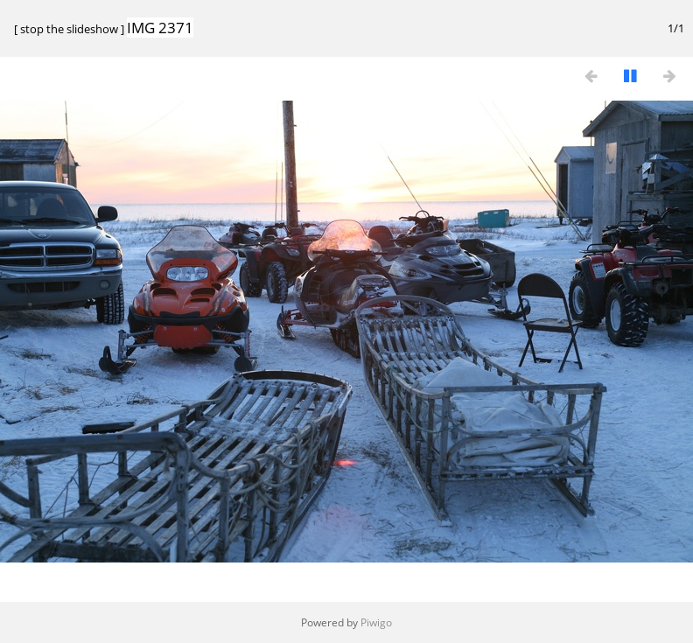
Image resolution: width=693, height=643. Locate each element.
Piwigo (376, 622)
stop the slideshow (69, 29)
